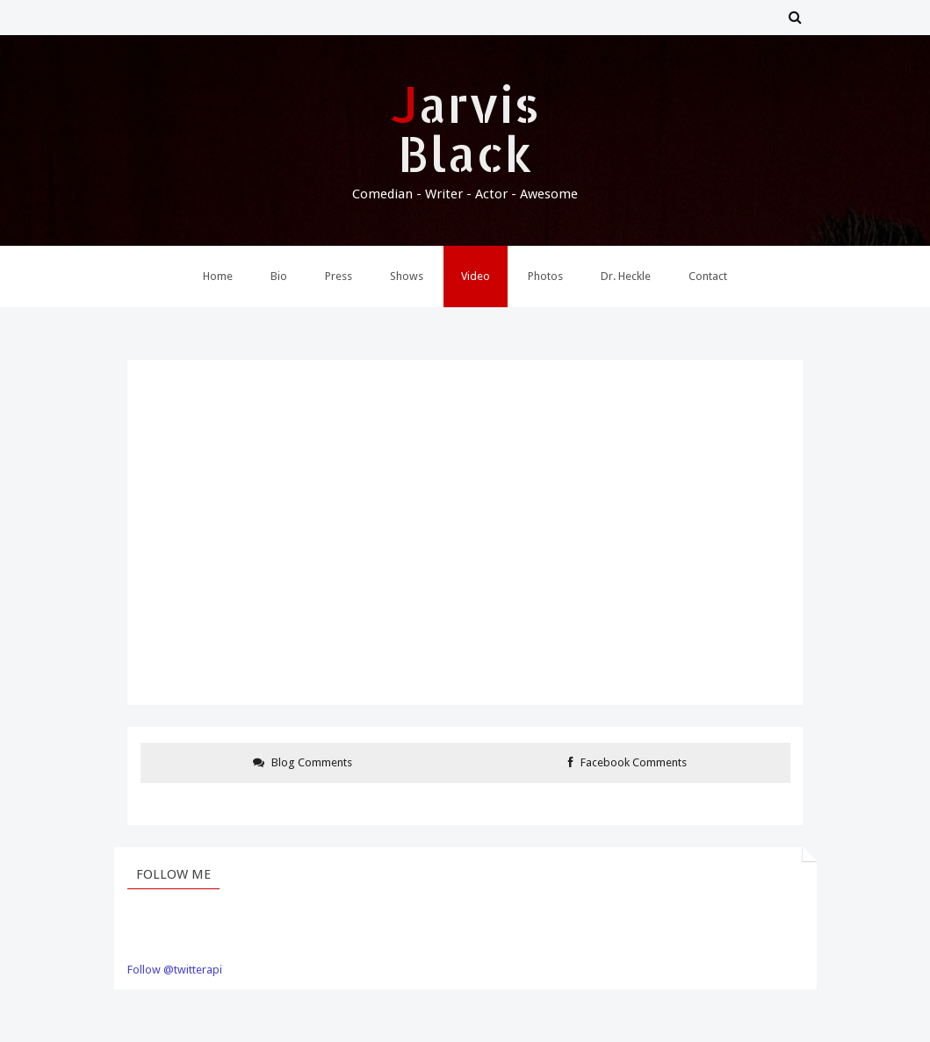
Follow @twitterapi (174, 969)
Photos (545, 276)
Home (218, 276)
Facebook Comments (627, 762)
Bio (278, 276)
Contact (707, 276)
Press (338, 276)
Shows (406, 276)
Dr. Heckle (626, 276)
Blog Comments (302, 762)
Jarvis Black (465, 128)
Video (475, 276)
